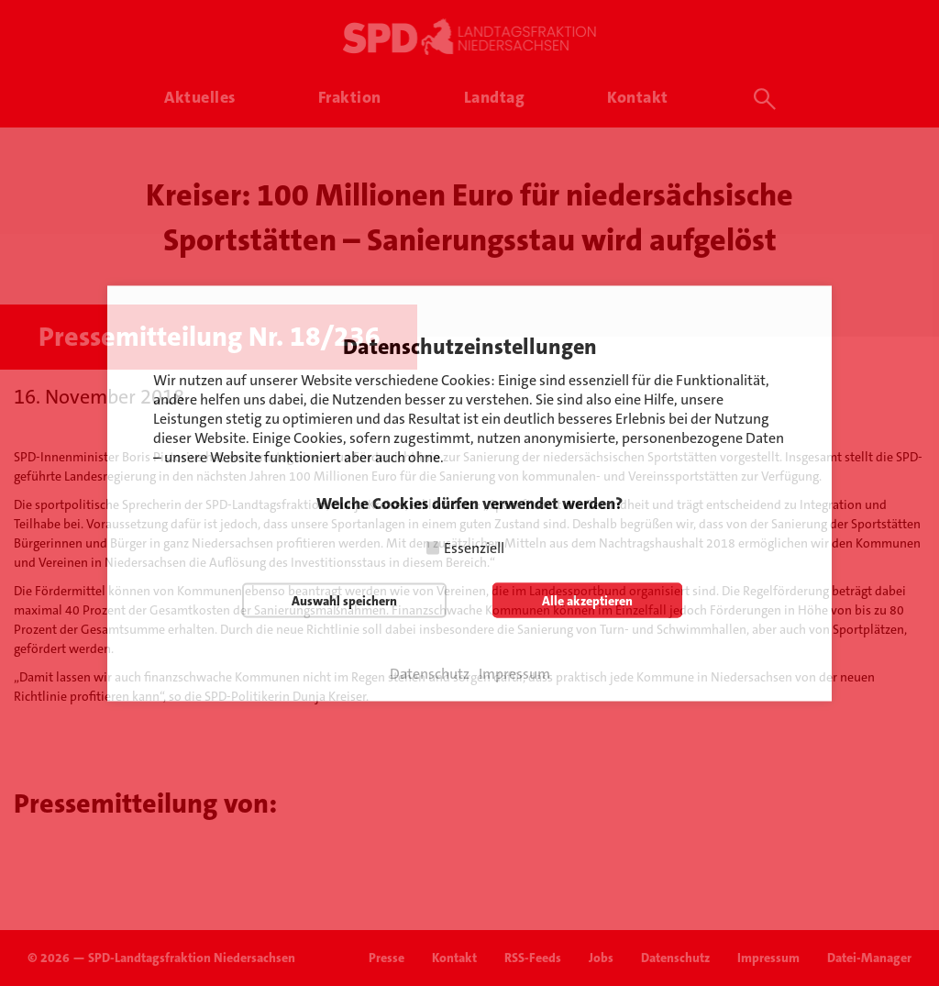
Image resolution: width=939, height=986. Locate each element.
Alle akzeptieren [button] (587, 600)
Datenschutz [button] (430, 673)
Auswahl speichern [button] (344, 600)
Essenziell (474, 547)
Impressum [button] (514, 673)
